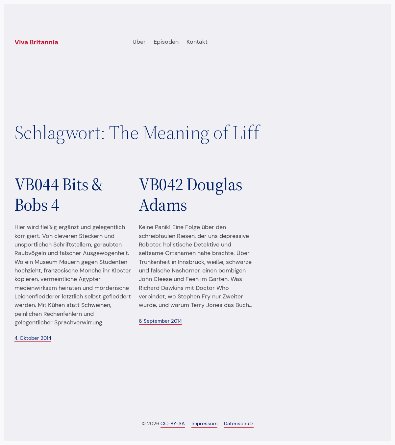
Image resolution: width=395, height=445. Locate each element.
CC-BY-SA (172, 423)
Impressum (204, 423)
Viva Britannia (36, 42)
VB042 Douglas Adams (190, 194)
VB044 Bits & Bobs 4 (58, 194)
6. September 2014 (160, 321)
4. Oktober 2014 (32, 338)
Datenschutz (239, 423)
